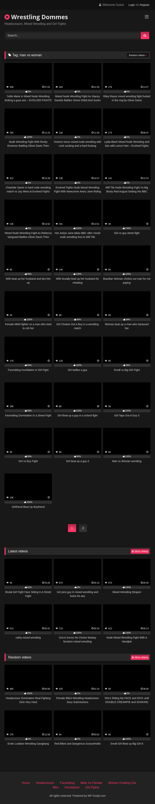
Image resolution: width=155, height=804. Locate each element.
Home (26, 782)
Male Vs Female (91, 782)
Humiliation (72, 787)
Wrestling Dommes (36, 17)
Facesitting (67, 782)
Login (132, 4)
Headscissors (45, 782)
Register (145, 4)
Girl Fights (92, 787)
